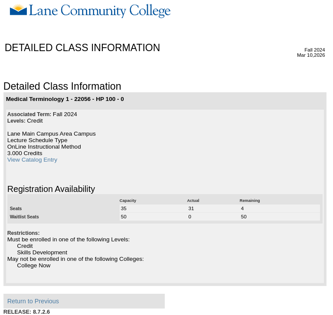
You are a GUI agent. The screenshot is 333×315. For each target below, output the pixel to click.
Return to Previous (33, 301)
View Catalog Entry (32, 159)
